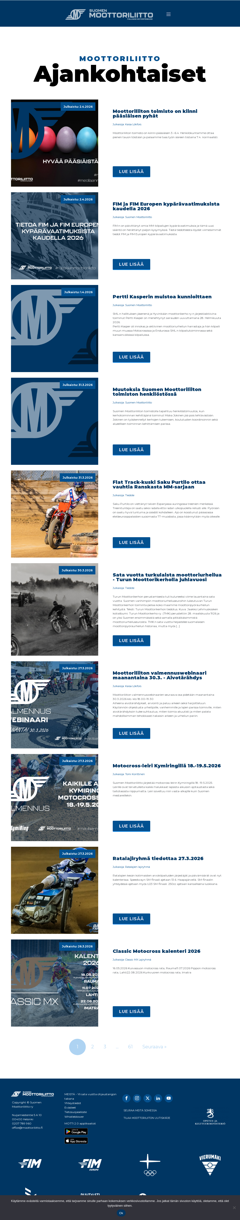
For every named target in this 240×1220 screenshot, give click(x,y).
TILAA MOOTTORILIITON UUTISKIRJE (147, 1118)
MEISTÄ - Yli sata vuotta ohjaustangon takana (90, 1096)
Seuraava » (154, 1047)
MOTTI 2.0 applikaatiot (80, 1123)
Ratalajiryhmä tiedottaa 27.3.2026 (158, 858)
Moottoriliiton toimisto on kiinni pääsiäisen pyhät (155, 113)
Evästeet (70, 1107)
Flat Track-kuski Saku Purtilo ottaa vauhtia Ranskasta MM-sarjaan (159, 484)
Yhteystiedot (72, 1103)
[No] (234, 1207)
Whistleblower (74, 1116)
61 (130, 1047)
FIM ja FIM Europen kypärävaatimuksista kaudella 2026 (166, 206)
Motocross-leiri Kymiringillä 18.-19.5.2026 (167, 765)
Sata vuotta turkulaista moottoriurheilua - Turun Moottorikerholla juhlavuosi (167, 577)
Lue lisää (131, 171)
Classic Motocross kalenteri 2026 (156, 951)
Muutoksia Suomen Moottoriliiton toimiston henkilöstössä (157, 391)
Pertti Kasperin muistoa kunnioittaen (162, 296)
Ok (121, 1213)
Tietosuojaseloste (75, 1112)
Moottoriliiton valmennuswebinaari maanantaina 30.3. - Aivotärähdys (159, 675)
